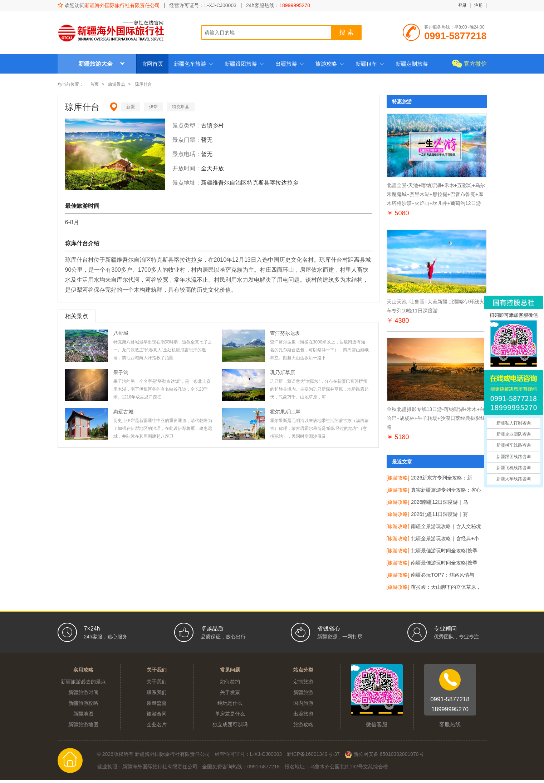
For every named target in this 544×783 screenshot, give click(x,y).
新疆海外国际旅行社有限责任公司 (122, 5)
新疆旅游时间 (83, 692)
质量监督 (157, 703)
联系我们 (157, 692)
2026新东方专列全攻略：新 (441, 478)
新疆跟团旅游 (245, 64)
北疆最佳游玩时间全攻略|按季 (444, 550)
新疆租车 (370, 64)
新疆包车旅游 (194, 64)
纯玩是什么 (229, 703)
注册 (478, 5)
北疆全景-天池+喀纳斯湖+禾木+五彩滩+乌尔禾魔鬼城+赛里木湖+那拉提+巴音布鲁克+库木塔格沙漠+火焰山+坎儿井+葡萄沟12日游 (436, 194)
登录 (462, 5)
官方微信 (475, 64)
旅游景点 (116, 84)
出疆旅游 (290, 64)
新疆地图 (83, 714)
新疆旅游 (303, 692)
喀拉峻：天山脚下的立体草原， (446, 587)
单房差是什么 (230, 714)
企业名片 (157, 724)
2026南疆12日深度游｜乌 (439, 502)
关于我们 (157, 681)
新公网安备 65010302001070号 (384, 754)
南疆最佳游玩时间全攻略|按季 (444, 563)
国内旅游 (303, 703)
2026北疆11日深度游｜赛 (439, 514)
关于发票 (230, 692)
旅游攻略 (330, 64)
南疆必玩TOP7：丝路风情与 (442, 575)
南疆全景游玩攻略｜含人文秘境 (446, 526)
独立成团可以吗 (230, 724)
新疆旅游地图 (83, 724)
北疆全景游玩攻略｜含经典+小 (445, 538)
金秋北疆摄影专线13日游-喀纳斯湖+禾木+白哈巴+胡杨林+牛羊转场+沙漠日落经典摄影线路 (436, 418)
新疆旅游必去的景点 (83, 681)
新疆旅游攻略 (83, 703)
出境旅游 (303, 714)
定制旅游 (303, 681)
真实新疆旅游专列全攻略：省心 (446, 490)
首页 (94, 84)
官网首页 (152, 64)
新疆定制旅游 (412, 64)
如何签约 (230, 681)
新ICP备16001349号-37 (313, 754)
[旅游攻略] (398, 478)
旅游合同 (157, 714)
